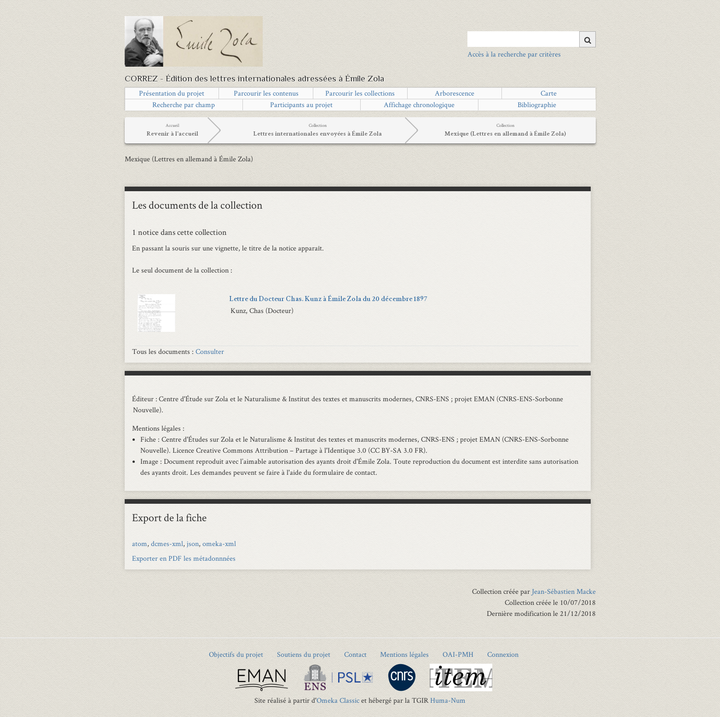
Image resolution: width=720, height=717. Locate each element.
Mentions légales (404, 654)
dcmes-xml (167, 543)
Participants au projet (301, 104)
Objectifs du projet (236, 654)
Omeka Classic (338, 700)
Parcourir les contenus (266, 93)
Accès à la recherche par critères (514, 54)
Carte (549, 93)
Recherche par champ (183, 104)
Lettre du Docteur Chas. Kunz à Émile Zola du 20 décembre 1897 (328, 299)
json (193, 543)
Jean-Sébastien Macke (564, 591)
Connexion (502, 654)
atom (139, 543)
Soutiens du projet (303, 654)
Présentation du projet (171, 93)
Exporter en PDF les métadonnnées (184, 558)
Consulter (210, 351)
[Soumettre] (587, 39)
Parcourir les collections (360, 93)
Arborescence (454, 93)
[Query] (531, 39)
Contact (355, 654)
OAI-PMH (458, 654)
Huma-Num (448, 700)
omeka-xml (219, 543)
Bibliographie (537, 104)
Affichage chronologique (419, 104)
